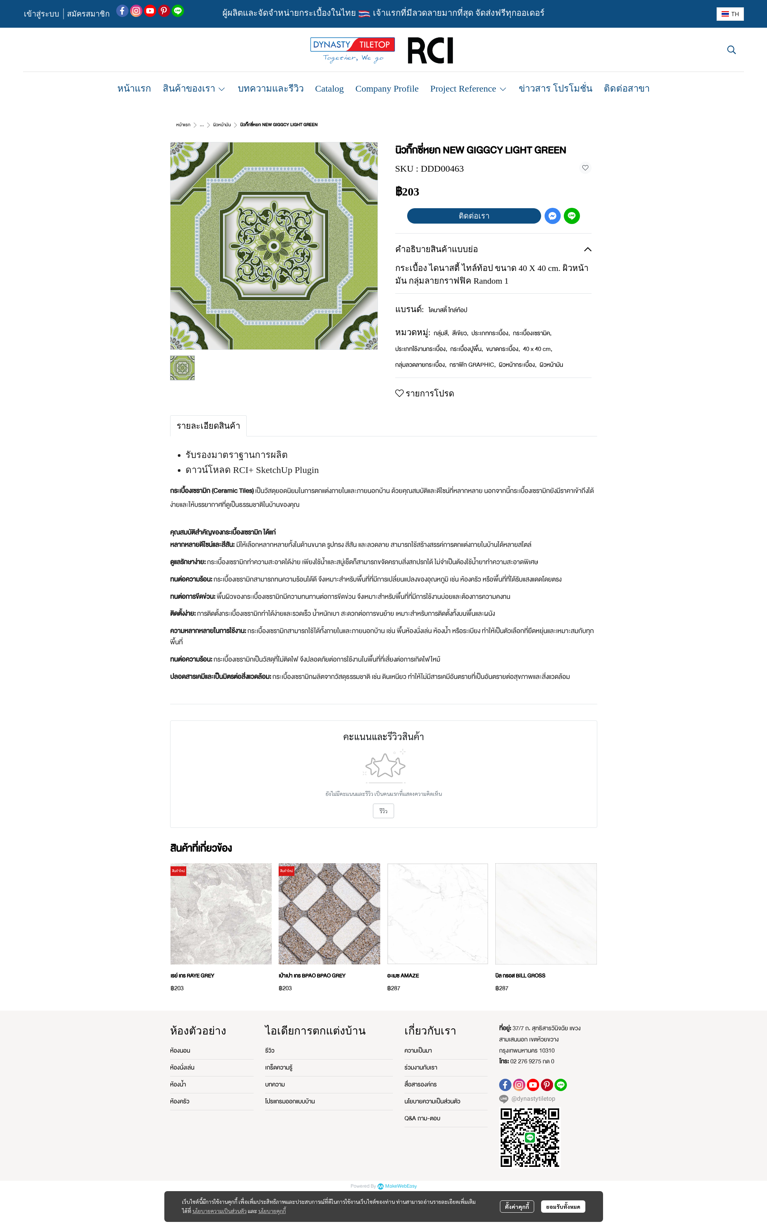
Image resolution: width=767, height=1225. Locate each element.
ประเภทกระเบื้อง (490, 333)
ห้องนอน (180, 1051)
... (202, 125)
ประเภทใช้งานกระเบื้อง (421, 349)
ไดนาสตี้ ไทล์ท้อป (448, 310)
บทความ (275, 1085)
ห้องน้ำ (178, 1085)
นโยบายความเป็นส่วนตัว (219, 1210)
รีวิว (383, 810)
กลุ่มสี (441, 333)
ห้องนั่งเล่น (182, 1068)
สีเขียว (460, 333)
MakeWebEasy (401, 1186)
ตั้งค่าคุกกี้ (517, 1206)
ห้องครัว (179, 1101)
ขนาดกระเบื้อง (503, 349)
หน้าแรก (183, 125)
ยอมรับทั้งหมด (563, 1206)
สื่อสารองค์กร (420, 1085)
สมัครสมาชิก (88, 14)
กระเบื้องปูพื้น (466, 349)
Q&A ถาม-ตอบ (422, 1118)
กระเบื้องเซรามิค (532, 333)
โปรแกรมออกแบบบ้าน (290, 1101)
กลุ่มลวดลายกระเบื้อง (420, 365)
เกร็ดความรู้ (278, 1068)
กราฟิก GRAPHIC (473, 365)
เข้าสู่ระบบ (41, 14)
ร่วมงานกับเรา (420, 1068)
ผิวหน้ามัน (222, 125)
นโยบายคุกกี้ (272, 1210)
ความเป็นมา (418, 1051)
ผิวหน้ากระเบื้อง (517, 365)
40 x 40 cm (537, 349)
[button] (730, 14)
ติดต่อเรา (474, 216)
